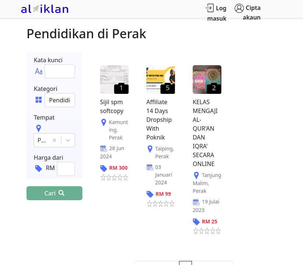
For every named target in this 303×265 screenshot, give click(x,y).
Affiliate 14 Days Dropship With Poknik (159, 119)
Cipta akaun (248, 12)
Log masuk (216, 13)
